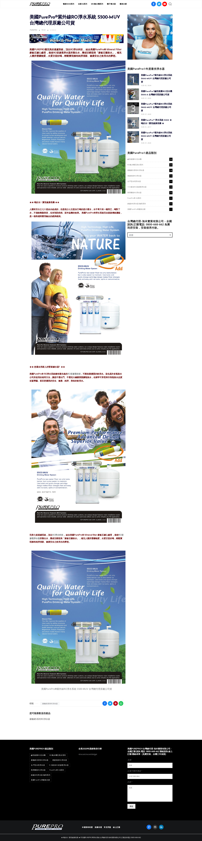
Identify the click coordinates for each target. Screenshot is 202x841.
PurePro (33, 30)
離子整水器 (111, 4)
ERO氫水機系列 (97, 4)
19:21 (43, 30)
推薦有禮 (98, 827)
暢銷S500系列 (68, 4)
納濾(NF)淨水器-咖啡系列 (136, 203)
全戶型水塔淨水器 (134, 181)
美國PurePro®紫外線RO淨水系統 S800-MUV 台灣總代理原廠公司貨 (156, 107)
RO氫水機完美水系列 (135, 165)
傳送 (131, 806)
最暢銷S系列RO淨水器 (50, 704)
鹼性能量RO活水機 (134, 159)
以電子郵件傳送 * (134, 771)
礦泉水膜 (123, 4)
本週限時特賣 (87, 827)
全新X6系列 (82, 4)
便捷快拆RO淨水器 (134, 176)
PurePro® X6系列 (134, 198)
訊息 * (129, 782)
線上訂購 (116, 827)
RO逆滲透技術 (74, 373)
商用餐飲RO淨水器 (134, 192)
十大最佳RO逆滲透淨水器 (136, 187)
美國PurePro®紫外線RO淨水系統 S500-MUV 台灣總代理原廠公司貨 (76, 688)
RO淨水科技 (57, 534)
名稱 (129, 760)
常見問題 (107, 827)
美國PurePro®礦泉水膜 (136, 209)
